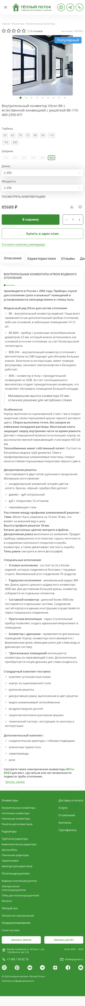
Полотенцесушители (16, 873)
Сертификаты (68, 830)
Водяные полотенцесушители (19, 880)
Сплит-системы (10, 930)
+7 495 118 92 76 (17, 959)
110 (51, 135)
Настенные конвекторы (15, 813)
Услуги (63, 808)
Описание (13, 258)
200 (15, 142)
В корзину (30, 219)
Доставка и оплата (71, 800)
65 (12, 135)
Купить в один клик (42, 233)
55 (5, 135)
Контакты (65, 823)
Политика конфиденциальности (18, 980)
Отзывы (68, 258)
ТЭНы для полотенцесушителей (20, 895)
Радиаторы (9, 831)
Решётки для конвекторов (17, 824)
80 (35, 135)
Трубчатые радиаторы (15, 838)
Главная (6, 23)
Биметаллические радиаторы (19, 844)
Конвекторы (18, 23)
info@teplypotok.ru (74, 959)
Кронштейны (9, 849)
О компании (67, 815)
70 (20, 135)
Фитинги (7, 901)
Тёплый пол (10, 908)
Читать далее (15, 782)
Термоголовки (10, 860)
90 (42, 135)
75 (27, 135)
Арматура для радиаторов (17, 866)
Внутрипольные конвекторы (40, 23)
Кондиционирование (16, 923)
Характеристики (41, 258)
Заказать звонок (21, 939)
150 (5, 142)
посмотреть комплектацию (24, 197)
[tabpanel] (42, 65)
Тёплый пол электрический (18, 915)
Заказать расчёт (64, 939)
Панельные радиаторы (15, 855)
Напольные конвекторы (16, 818)
